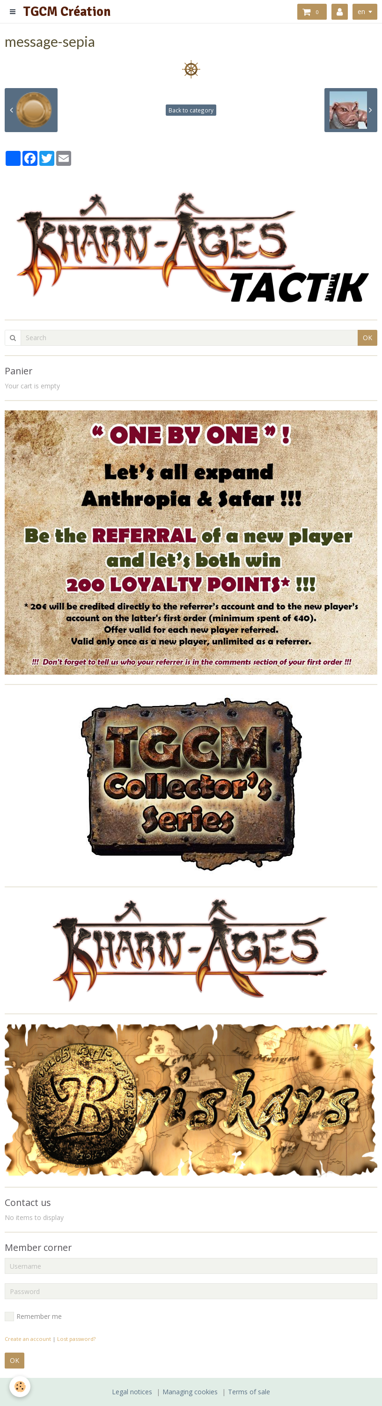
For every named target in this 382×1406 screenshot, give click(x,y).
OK (367, 337)
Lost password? (76, 1338)
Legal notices (132, 1391)
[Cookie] (19, 1386)
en (361, 11)
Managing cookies (190, 1391)
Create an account (28, 1338)
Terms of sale (249, 1391)
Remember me (33, 1316)
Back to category (191, 110)
